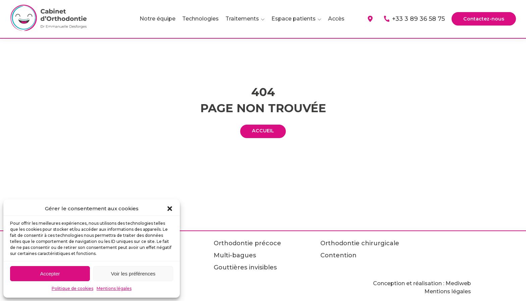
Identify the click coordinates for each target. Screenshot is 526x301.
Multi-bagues (235, 255)
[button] (169, 208)
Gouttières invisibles (245, 267)
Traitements (238, 18)
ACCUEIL (263, 131)
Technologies (196, 18)
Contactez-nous (482, 19)
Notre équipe (154, 18)
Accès (332, 18)
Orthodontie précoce (247, 243)
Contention (338, 255)
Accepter (50, 273)
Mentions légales (114, 288)
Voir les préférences (133, 273)
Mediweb (458, 283)
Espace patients (290, 18)
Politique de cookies (72, 288)
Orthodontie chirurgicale (359, 243)
